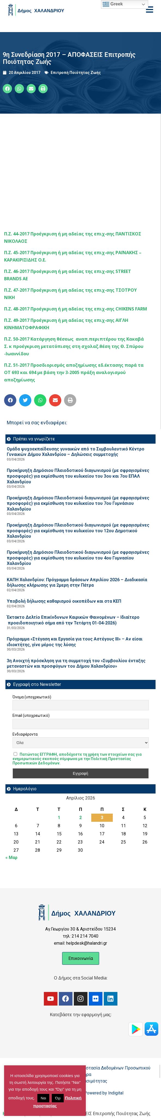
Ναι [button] (43, 1098)
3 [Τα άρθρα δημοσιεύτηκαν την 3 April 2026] (102, 817)
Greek (113, 4)
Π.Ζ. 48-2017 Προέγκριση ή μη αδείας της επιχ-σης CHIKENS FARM (75, 309)
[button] (7, 88)
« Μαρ (11, 857)
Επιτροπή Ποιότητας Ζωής (76, 72)
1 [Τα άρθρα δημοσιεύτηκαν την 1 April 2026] (59, 817)
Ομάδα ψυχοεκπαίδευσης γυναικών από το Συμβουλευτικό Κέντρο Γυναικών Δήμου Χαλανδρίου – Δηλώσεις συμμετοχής (75, 451)
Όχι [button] (57, 1098)
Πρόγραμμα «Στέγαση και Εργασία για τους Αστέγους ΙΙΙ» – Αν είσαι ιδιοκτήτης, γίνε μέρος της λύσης (74, 641)
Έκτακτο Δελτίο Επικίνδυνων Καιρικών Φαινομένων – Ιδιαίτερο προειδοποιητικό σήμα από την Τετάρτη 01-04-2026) (73, 620)
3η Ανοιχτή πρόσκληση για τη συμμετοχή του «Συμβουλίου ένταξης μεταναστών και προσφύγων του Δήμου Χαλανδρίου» (76, 663)
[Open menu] (149, 9)
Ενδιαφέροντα (25, 734)
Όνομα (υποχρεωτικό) (32, 697)
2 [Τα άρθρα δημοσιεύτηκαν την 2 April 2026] (80, 817)
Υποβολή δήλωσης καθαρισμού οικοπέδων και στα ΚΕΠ (64, 601)
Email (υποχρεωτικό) (31, 715)
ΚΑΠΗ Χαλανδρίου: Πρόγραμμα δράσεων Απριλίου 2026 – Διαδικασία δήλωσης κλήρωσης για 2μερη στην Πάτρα (77, 582)
